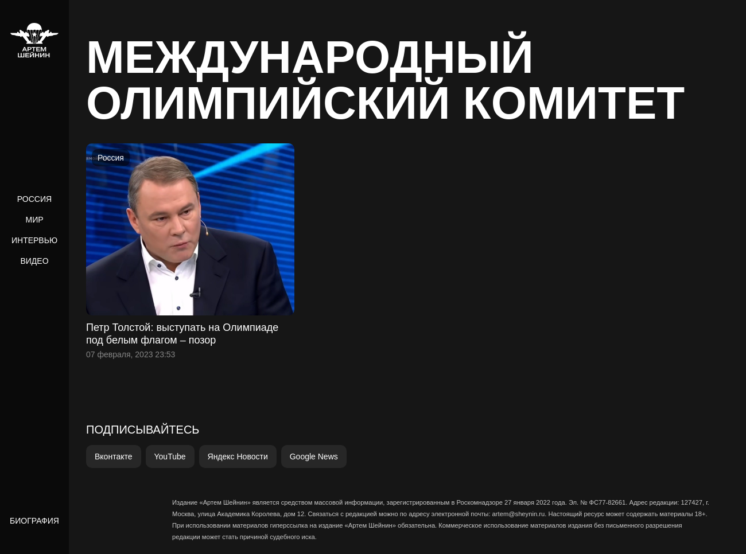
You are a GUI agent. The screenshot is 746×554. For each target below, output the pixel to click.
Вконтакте (114, 456)
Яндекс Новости (238, 456)
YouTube (170, 456)
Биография (34, 520)
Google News (314, 456)
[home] (34, 40)
